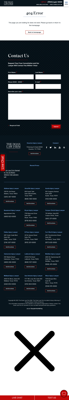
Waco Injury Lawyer (52, 276)
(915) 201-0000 (30, 242)
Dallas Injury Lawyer (11, 232)
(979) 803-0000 (31, 221)
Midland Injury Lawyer (11, 276)
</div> (13, 393)
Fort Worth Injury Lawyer (53, 232)
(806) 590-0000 (31, 199)
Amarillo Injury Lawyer (32, 188)
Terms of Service (39, 302)
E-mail (38, 82)
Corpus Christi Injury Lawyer (55, 210)
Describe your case (15, 91)
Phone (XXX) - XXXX (15, 82)
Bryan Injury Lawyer (31, 210)
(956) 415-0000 (51, 264)
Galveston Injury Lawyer (12, 254)
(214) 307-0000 (9, 242)
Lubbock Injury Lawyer (32, 254)
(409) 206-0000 (10, 262)
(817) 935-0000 (51, 242)
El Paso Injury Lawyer (32, 232)
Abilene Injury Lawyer (11, 188)
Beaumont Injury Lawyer (12, 210)
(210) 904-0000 (30, 284)
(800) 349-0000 (55, 2)
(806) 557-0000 (31, 262)
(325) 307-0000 (10, 197)
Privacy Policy (29, 302)
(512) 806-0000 (51, 199)
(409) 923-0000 (10, 216)
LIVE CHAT (17, 397)
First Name (12, 72)
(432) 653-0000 (10, 284)
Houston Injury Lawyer (34, 143)
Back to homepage (34, 32)
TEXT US (52, 397)
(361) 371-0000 (51, 218)
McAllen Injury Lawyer (52, 254)
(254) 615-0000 (51, 286)
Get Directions (34, 153)
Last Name (39, 72)
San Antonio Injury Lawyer (33, 276)
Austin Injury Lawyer (52, 188)
